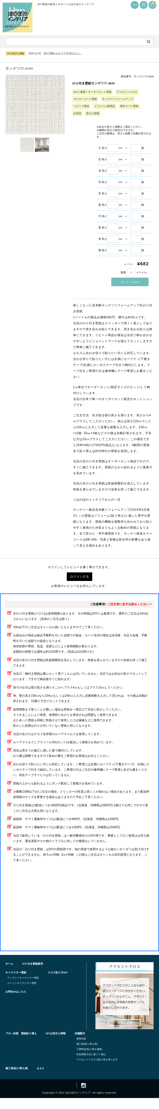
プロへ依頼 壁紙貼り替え (21, 1043)
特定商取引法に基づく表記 (91, 1064)
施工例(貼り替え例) (87, 1054)
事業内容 (82, 1049)
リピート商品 (81, 107)
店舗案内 (80, 1043)
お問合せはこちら (45, 1002)
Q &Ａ (41, 1078)
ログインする (79, 579)
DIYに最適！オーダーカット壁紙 (92, 92)
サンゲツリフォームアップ (117, 100)
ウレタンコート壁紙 (85, 100)
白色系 (77, 114)
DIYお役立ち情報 (56, 1043)
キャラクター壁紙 (16, 982)
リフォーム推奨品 (104, 107)
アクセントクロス (127, 92)
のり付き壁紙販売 (33, 973)
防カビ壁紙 (93, 114)
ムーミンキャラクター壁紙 (22, 993)
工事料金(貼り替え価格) (90, 1059)
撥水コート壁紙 (129, 107)
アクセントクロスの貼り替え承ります (98, 1069)
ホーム (9, 973)
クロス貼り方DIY (16, 1002)
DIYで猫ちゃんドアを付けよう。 (64, 53)
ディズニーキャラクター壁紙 (23, 988)
